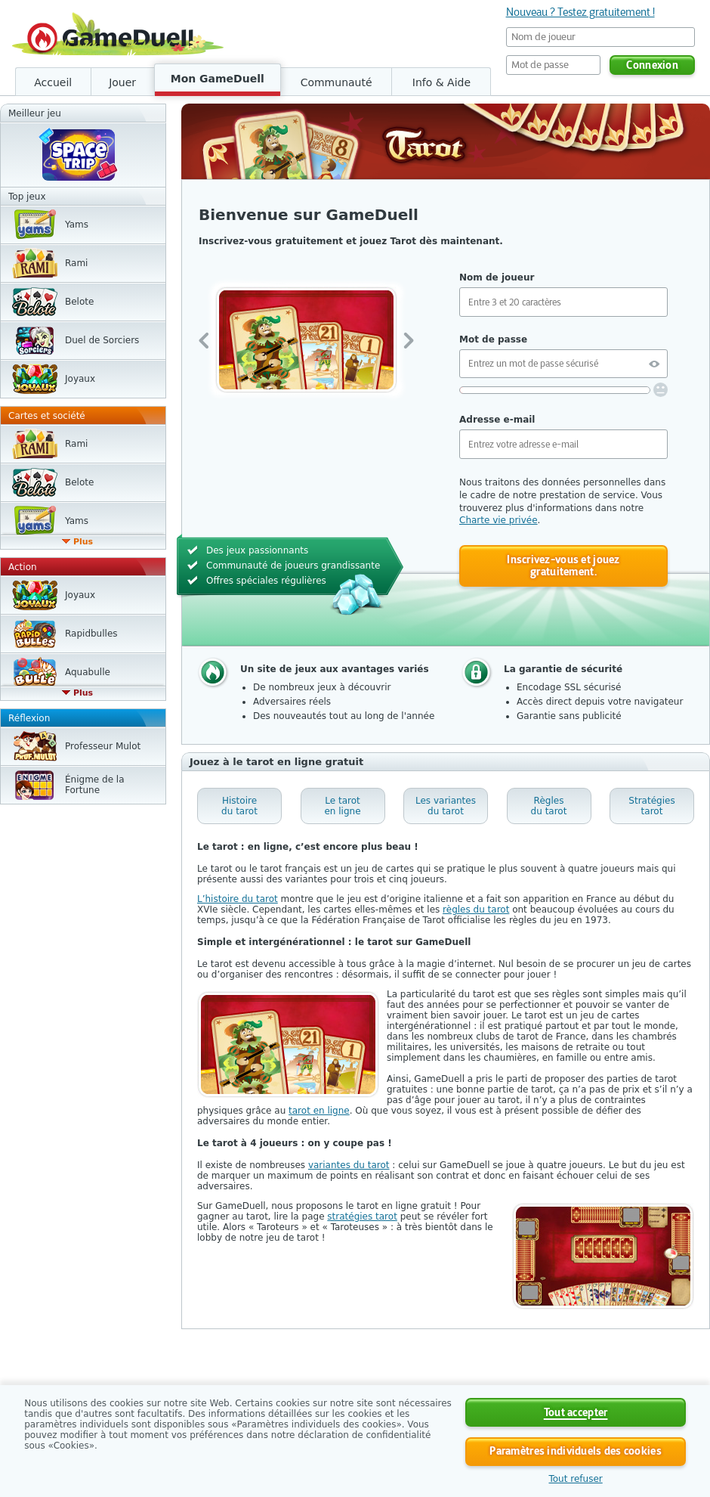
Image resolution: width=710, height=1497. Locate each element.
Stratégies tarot (651, 806)
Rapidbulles (91, 633)
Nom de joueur (496, 277)
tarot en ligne (319, 1110)
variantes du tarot (349, 1165)
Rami (76, 263)
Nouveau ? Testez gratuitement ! (580, 12)
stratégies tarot (362, 1216)
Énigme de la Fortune (95, 784)
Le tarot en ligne (342, 806)
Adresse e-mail (497, 419)
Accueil (53, 82)
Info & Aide (441, 82)
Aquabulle (87, 672)
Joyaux (80, 378)
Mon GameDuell (217, 79)
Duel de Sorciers (102, 340)
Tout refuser (575, 1479)
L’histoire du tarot (237, 899)
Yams (76, 224)
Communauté (336, 82)
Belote (79, 301)
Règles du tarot (549, 806)
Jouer (122, 82)
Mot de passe (493, 339)
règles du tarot (476, 909)
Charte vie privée (498, 520)
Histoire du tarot (239, 806)
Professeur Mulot (102, 746)
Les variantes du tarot (445, 806)
